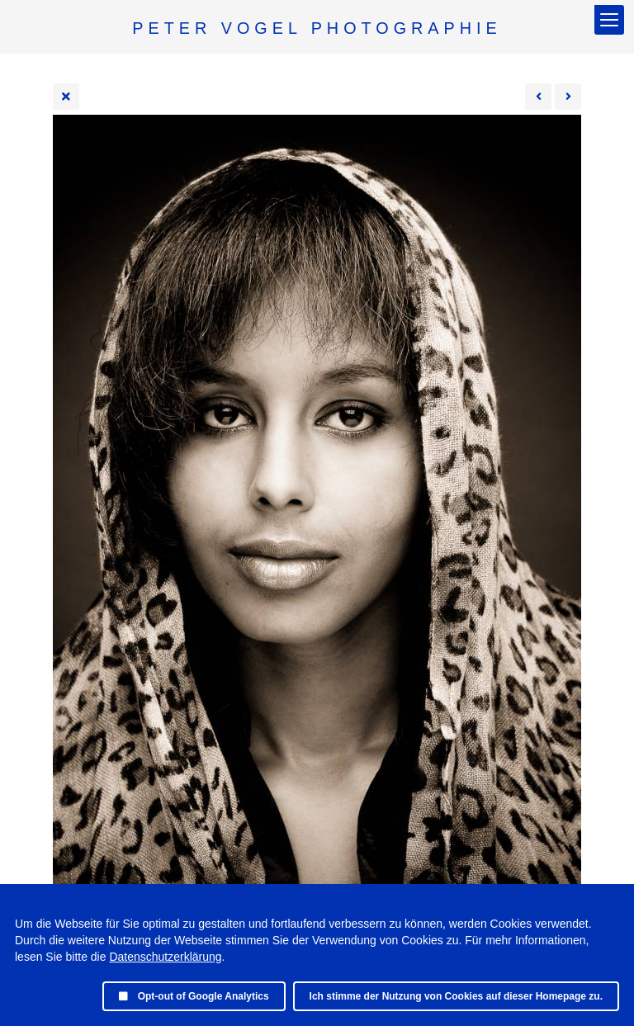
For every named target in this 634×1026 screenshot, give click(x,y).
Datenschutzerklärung (165, 956)
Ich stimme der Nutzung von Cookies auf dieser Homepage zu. (456, 996)
